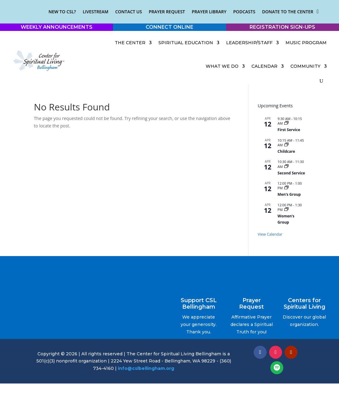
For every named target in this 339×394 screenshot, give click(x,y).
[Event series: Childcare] (286, 145)
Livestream (95, 12)
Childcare (286, 151)
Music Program (306, 42)
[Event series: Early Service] (286, 123)
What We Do (222, 66)
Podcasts (244, 12)
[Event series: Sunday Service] (286, 166)
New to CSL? (62, 12)
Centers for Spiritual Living (304, 303)
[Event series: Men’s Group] (286, 188)
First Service (288, 129)
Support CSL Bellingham (199, 303)
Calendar (264, 66)
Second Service (291, 173)
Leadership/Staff (249, 42)
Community (305, 66)
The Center (130, 42)
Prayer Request (167, 12)
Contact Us (128, 12)
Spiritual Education (185, 42)
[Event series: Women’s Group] (286, 209)
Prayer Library (209, 12)
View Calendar (270, 234)
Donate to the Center (287, 12)
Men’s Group (289, 194)
